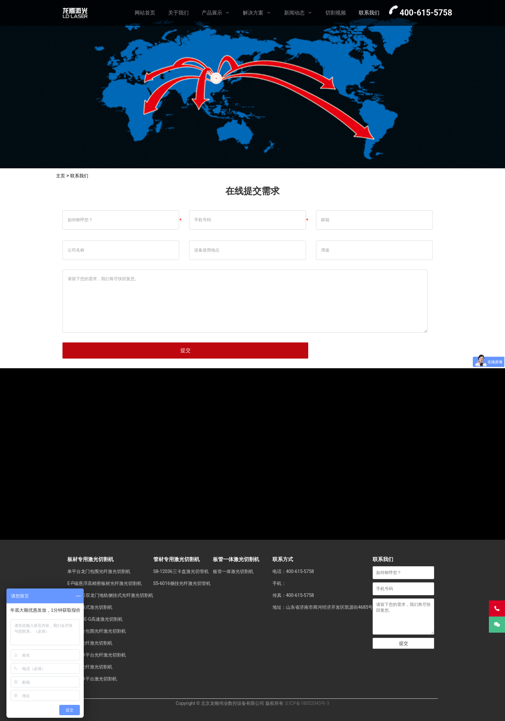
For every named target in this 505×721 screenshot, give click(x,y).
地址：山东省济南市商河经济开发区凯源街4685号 (322, 607)
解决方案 (253, 13)
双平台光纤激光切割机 (89, 666)
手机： (279, 583)
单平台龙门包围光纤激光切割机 (98, 571)
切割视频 (335, 13)
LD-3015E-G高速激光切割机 (95, 619)
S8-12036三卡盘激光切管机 (181, 571)
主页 (61, 176)
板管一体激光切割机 (233, 571)
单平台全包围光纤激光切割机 (96, 631)
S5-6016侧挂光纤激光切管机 (182, 583)
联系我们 (369, 13)
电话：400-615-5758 (293, 571)
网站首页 (145, 13)
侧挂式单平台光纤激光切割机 (96, 654)
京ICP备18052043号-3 (306, 703)
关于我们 (178, 13)
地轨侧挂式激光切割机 (89, 607)
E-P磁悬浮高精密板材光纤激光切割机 (104, 583)
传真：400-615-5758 (293, 595)
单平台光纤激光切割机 (89, 643)
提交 (185, 350)
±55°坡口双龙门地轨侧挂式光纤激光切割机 (110, 595)
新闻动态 (294, 13)
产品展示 (212, 13)
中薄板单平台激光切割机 (92, 678)
